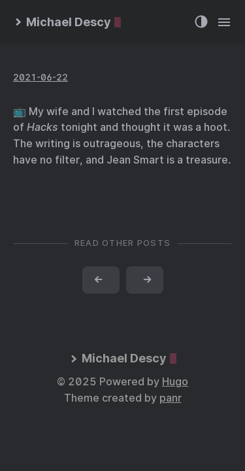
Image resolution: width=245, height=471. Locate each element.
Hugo (175, 381)
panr (170, 398)
